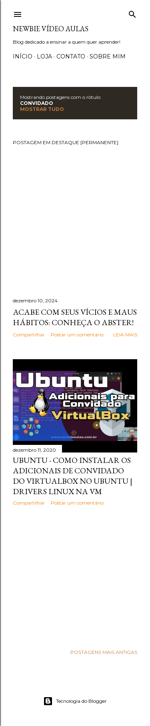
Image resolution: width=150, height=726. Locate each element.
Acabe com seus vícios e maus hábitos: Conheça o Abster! (75, 317)
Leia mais (125, 335)
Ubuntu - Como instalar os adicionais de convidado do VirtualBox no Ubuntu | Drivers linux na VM (72, 476)
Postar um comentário (77, 335)
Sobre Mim (108, 56)
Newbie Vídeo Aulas (50, 28)
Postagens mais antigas (103, 652)
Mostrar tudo (42, 109)
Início (22, 56)
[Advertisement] (75, 576)
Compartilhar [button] (29, 335)
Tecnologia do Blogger (75, 701)
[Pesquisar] (132, 12)
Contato (70, 56)
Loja (44, 56)
